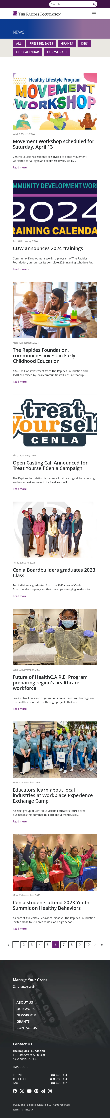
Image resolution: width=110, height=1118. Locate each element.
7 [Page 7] (64, 944)
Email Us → (20, 1067)
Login (2, 1115)
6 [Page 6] (56, 944)
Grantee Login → (26, 986)
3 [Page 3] (32, 944)
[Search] (73, 4)
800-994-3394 (58, 1079)
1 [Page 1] (16, 944)
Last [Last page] (101, 944)
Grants (67, 43)
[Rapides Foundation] (37, 13)
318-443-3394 (58, 1075)
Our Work (55, 52)
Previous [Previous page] (8, 944)
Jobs (84, 43)
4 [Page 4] (40, 944)
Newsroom (26, 1015)
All (18, 43)
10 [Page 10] (88, 944)
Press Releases (41, 43)
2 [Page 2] (24, 944)
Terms (16, 1109)
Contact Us (26, 1028)
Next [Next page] (95, 944)
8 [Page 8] (72, 944)
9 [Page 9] (80, 944)
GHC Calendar (27, 52)
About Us (24, 1002)
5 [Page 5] (48, 944)
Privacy (29, 1109)
